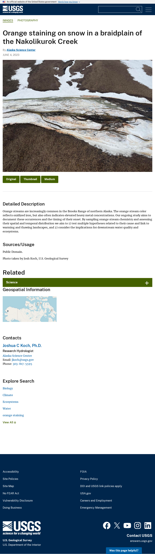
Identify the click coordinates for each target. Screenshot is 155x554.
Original (11, 179)
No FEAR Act (11, 493)
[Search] (138, 9)
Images (8, 20)
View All (9, 422)
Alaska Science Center (21, 50)
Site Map (8, 486)
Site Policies (10, 479)
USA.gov (85, 493)
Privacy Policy (89, 479)
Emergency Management (96, 507)
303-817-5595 (22, 363)
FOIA (83, 471)
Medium (49, 179)
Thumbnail (30, 179)
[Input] (120, 9)
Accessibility (11, 471)
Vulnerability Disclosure (18, 500)
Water (7, 408)
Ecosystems (10, 401)
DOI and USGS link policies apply (101, 486)
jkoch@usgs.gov (23, 359)
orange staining (13, 415)
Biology (8, 388)
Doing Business (12, 507)
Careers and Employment (96, 500)
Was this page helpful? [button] (123, 550)
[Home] (13, 12)
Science (12, 282)
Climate (8, 395)
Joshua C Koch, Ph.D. (22, 345)
